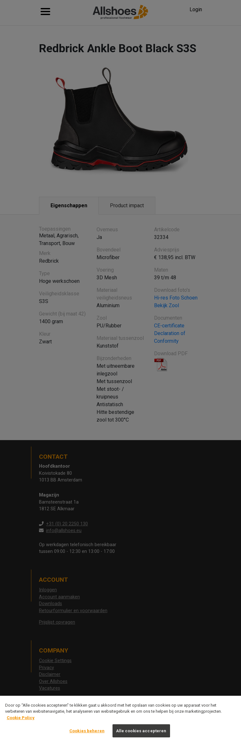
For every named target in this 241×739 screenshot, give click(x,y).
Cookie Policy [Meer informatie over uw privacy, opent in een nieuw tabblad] (21, 721)
